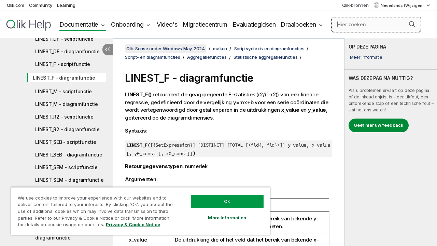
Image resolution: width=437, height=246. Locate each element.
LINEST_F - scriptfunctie (62, 64)
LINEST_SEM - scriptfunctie (66, 167)
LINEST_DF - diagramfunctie (67, 51)
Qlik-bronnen (355, 5)
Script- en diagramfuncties (152, 57)
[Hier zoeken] (376, 24)
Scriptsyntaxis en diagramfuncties (269, 48)
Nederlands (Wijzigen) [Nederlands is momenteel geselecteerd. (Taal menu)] (403, 5)
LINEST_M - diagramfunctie (66, 104)
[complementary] (390, 142)
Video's (167, 24)
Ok (222, 196)
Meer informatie (366, 57)
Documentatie (78, 24)
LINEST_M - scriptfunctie (63, 91)
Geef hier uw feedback (379, 125)
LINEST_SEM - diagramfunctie (69, 180)
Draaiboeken (298, 24)
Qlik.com (15, 5)
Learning (66, 5)
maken (220, 48)
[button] (412, 24)
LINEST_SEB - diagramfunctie (68, 155)
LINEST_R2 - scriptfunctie (64, 117)
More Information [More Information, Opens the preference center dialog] (222, 212)
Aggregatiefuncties (207, 57)
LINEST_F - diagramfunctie (64, 78)
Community (41, 5)
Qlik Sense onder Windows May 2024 (165, 48)
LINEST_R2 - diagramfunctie (67, 129)
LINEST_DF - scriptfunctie (64, 39)
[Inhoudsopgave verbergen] (107, 49)
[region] (137, 208)
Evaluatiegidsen (254, 24)
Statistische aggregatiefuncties (265, 57)
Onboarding (127, 24)
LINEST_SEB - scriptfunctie (65, 142)
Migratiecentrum (205, 24)
